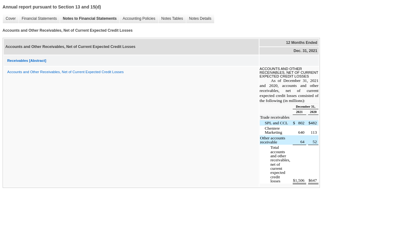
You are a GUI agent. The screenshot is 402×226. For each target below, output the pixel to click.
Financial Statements (39, 18)
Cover (11, 18)
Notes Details (200, 18)
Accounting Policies (138, 18)
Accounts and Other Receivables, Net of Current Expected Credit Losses (65, 72)
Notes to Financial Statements (90, 18)
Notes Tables (172, 18)
